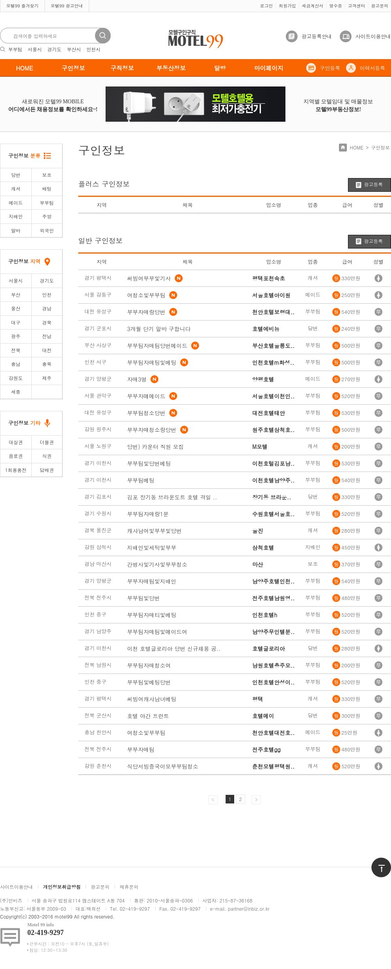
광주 (15, 336)
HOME (24, 68)
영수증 (335, 6)
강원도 (16, 378)
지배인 (16, 216)
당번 (15, 174)
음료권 (16, 455)
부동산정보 (171, 68)
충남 (15, 363)
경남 (47, 308)
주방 (47, 216)
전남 (47, 336)
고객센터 (356, 6)
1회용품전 (16, 469)
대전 (47, 350)
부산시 (74, 49)
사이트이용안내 (373, 36)
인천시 (93, 49)
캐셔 (15, 188)
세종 (15, 391)
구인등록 (330, 68)
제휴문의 (129, 886)
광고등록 (373, 184)
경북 (47, 322)
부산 (15, 294)
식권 (47, 455)
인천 (47, 294)
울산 (15, 308)
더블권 (47, 442)
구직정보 (122, 68)
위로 (376, 861)
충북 (47, 363)
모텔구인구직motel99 (190, 31)
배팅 (47, 188)
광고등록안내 (316, 36)
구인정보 (73, 68)
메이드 (16, 202)
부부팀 (15, 49)
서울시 (35, 49)
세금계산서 (312, 6)
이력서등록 (372, 68)
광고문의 (379, 6)
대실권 (16, 442)
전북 (15, 350)
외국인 (47, 230)
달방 (220, 68)
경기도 (54, 49)
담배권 (47, 469)
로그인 (266, 6)
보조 (47, 174)
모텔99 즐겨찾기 (22, 6)
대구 (15, 322)
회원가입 (287, 6)
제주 (47, 378)
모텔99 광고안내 (67, 6)
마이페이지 (268, 68)
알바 (15, 230)
